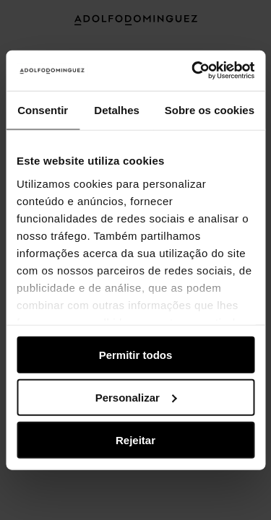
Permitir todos (136, 355)
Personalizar (136, 397)
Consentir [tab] (42, 109)
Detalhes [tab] (116, 109)
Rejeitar (135, 439)
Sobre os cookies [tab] (209, 109)
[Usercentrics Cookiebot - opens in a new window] (193, 70)
